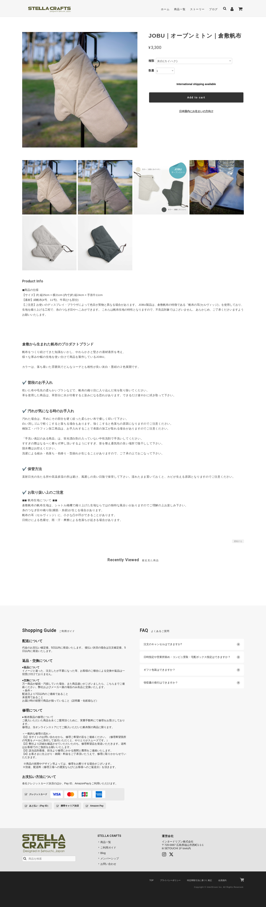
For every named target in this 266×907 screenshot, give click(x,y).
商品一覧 (180, 9)
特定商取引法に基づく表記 (199, 880)
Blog (103, 853)
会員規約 (222, 880)
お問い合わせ (108, 863)
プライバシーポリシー (170, 880)
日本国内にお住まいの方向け (196, 111)
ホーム (165, 9)
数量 (151, 70)
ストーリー (197, 9)
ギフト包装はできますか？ (192, 670)
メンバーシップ (109, 858)
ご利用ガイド (108, 847)
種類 (151, 60)
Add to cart (196, 97)
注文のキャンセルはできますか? (192, 644)
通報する (238, 541)
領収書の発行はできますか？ (192, 682)
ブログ (213, 9)
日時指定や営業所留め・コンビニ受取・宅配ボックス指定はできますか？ (192, 657)
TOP (151, 880)
